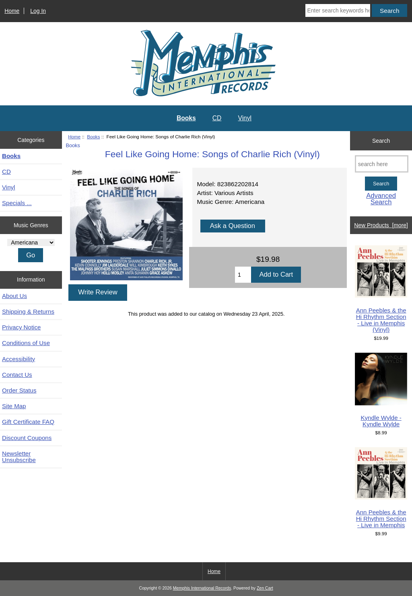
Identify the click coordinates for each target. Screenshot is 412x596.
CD (217, 118)
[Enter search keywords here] (337, 10)
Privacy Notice (21, 327)
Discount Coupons (27, 437)
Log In (38, 11)
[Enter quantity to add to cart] (243, 275)
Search (381, 141)
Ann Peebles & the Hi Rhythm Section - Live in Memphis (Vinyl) (381, 289)
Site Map (14, 406)
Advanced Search (381, 199)
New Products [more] (381, 225)
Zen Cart (265, 588)
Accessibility (18, 359)
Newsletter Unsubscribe (19, 456)
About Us (14, 295)
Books (93, 136)
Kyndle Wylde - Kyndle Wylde (381, 390)
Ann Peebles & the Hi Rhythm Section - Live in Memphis (381, 487)
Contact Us (17, 374)
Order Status (19, 390)
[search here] (381, 164)
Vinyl (245, 118)
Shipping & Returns (28, 311)
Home (11, 11)
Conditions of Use (26, 342)
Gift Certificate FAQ (28, 421)
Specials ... (17, 202)
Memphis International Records (202, 588)
